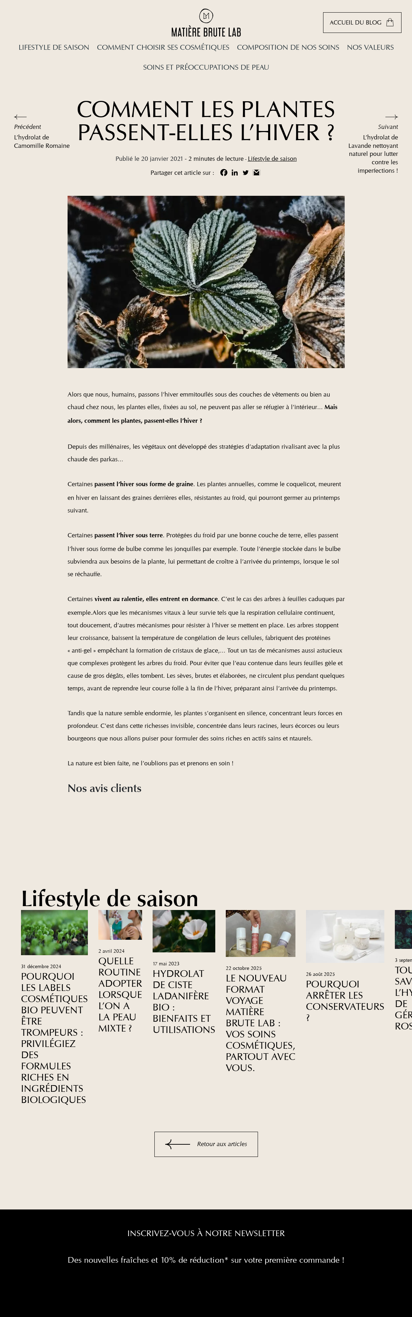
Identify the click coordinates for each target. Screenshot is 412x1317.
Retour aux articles (206, 1144)
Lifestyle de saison (54, 47)
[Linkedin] (234, 172)
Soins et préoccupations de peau (206, 67)
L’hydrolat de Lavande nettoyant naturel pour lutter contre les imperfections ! (373, 153)
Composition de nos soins (288, 47)
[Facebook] (224, 172)
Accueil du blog (362, 22)
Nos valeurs (370, 47)
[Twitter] (245, 172)
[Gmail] (256, 172)
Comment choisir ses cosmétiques (163, 47)
